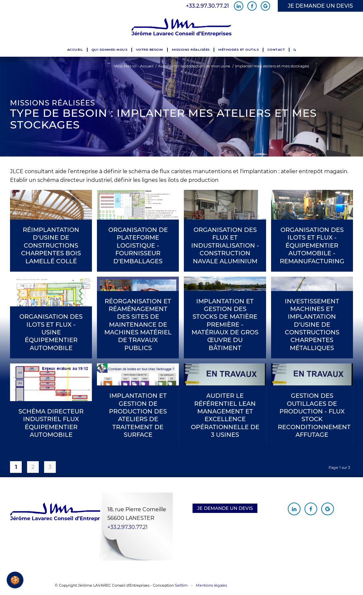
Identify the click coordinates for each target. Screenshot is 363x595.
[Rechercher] (294, 49)
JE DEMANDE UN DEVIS (320, 6)
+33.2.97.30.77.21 (207, 6)
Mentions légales (211, 585)
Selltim (181, 585)
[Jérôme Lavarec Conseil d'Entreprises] (181, 27)
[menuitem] (75, 49)
